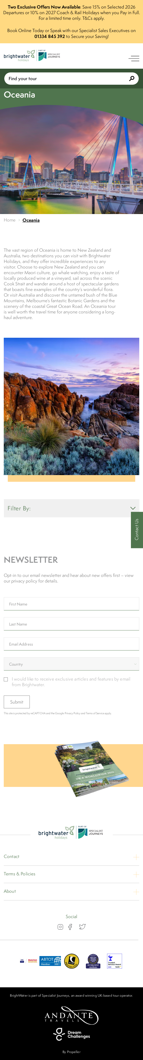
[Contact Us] (137, 530)
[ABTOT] (50, 967)
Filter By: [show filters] (71, 508)
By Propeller (71, 1052)
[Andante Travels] (72, 1015)
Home (10, 220)
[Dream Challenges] (72, 1034)
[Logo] (33, 56)
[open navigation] (134, 58)
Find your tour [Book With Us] (71, 78)
